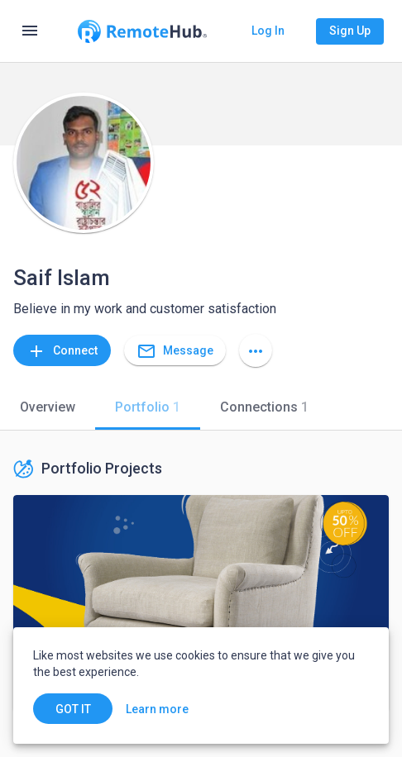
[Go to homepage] (142, 31)
